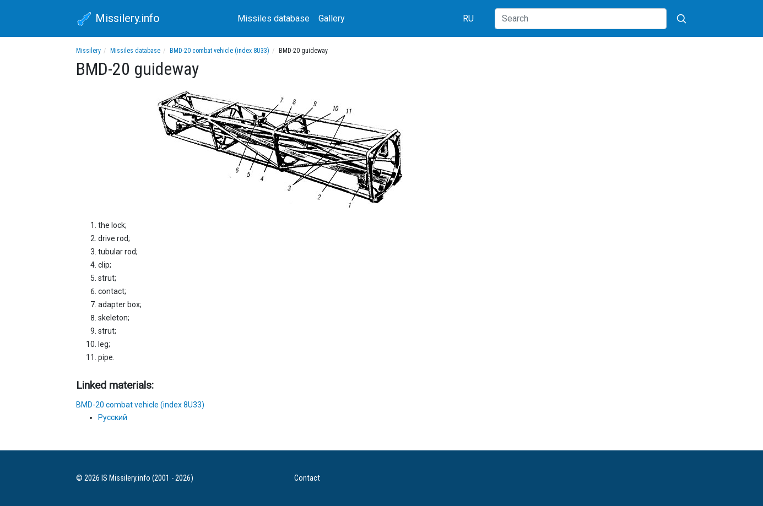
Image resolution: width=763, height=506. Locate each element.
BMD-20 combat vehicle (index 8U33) (219, 51)
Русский (112, 417)
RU (468, 18)
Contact (307, 478)
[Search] (581, 18)
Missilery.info (118, 19)
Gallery (331, 18)
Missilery (88, 51)
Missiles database (273, 18)
